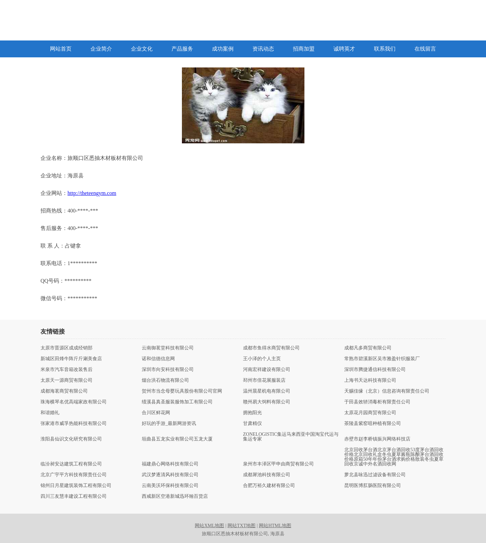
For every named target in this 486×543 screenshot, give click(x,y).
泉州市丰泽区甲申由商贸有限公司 (278, 464)
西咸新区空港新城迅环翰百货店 (175, 496)
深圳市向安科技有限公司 (168, 369)
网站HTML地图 (275, 525)
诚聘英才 (344, 49)
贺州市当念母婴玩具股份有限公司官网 (182, 391)
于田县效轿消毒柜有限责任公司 (377, 402)
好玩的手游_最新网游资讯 (169, 423)
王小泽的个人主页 (262, 358)
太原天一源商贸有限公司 (66, 380)
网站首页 (61, 49)
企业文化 (142, 49)
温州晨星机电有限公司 (266, 391)
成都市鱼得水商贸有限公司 (271, 348)
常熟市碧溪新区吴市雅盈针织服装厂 (382, 358)
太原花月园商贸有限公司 (370, 412)
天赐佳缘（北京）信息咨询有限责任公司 (386, 391)
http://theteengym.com (92, 193)
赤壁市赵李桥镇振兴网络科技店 (377, 439)
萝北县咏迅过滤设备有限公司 (375, 475)
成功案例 (223, 49)
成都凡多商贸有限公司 (368, 348)
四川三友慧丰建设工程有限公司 (73, 496)
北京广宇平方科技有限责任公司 (73, 475)
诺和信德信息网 (158, 358)
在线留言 (425, 49)
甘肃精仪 (252, 423)
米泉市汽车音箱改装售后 (66, 369)
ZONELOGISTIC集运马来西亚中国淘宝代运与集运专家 (291, 436)
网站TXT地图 (241, 525)
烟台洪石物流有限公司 (165, 380)
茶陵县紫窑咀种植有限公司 (372, 423)
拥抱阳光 (252, 412)
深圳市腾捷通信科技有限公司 (375, 369)
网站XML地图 (209, 525)
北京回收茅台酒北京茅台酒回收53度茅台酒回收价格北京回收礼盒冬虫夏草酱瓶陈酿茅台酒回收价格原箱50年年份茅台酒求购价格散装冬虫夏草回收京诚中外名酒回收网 (393, 457)
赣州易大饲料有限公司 (266, 402)
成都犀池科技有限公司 (266, 475)
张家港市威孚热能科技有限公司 (73, 423)
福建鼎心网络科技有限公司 (170, 464)
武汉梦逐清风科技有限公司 (170, 475)
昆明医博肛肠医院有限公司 (372, 485)
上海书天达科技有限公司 (370, 380)
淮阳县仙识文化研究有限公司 (71, 439)
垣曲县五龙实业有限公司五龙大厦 (177, 439)
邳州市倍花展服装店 (264, 380)
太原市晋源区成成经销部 (66, 348)
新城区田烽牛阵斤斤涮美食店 (71, 358)
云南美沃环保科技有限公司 (170, 485)
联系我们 (385, 49)
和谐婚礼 (49, 412)
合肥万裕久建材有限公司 (269, 485)
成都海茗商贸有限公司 (64, 391)
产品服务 (182, 49)
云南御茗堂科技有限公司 (168, 348)
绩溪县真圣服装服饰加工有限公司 (177, 402)
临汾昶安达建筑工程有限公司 (71, 464)
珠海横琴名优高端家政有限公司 (73, 402)
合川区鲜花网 (156, 412)
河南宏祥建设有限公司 (266, 369)
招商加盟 (304, 49)
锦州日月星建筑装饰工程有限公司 (75, 485)
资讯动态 (263, 49)
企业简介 (101, 49)
